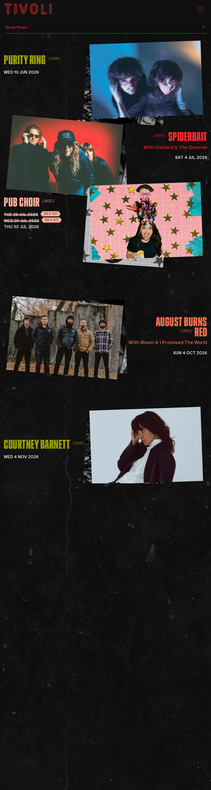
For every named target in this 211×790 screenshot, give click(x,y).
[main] (105, 395)
